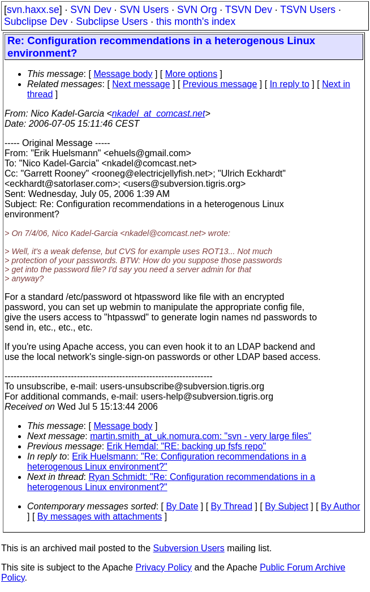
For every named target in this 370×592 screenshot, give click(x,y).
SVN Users (144, 9)
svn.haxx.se (33, 9)
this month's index (195, 21)
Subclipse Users (112, 21)
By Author (340, 506)
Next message (141, 84)
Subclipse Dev (35, 21)
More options (191, 74)
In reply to (289, 84)
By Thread (232, 506)
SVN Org (197, 9)
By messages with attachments (99, 516)
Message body (122, 74)
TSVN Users (307, 9)
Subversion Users (189, 548)
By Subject (286, 506)
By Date (182, 506)
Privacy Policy (163, 567)
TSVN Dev (248, 9)
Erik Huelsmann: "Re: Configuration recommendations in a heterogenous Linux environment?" (166, 461)
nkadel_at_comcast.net (158, 113)
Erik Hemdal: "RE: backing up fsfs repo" (186, 446)
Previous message (220, 84)
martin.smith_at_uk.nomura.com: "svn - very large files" (200, 436)
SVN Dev (90, 9)
